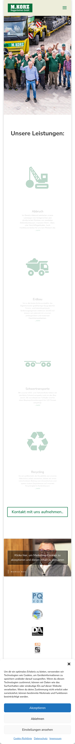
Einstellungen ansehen (37, 730)
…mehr (37, 228)
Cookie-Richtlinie (23, 738)
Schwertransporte (37, 390)
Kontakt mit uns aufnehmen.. (37, 512)
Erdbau (37, 301)
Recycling (37, 473)
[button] (69, 664)
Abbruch (37, 213)
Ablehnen (37, 719)
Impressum (55, 738)
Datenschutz (41, 738)
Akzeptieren (37, 708)
